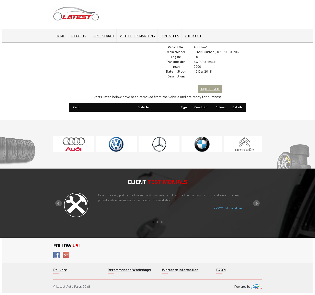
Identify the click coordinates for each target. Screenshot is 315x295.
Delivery (60, 269)
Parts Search (103, 35)
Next (256, 203)
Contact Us (170, 35)
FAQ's (221, 269)
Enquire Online (210, 89)
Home (60, 35)
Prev (58, 203)
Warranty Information (180, 269)
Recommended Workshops (129, 269)
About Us (78, 35)
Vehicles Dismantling (137, 35)
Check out (193, 35)
